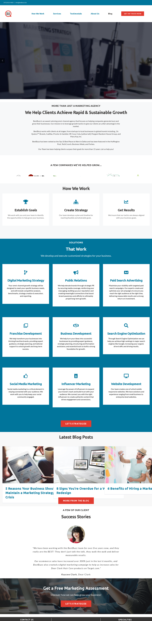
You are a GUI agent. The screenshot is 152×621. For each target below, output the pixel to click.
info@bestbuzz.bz (21, 2)
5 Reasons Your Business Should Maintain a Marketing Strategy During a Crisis (37, 501)
